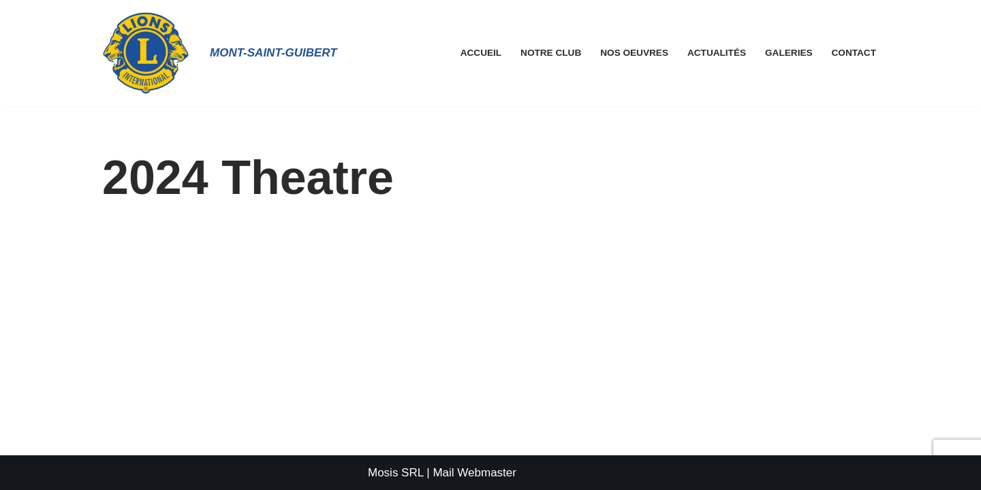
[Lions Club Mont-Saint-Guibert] (145, 53)
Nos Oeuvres (634, 53)
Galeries (789, 53)
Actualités (716, 53)
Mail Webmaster (474, 472)
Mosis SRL (396, 472)
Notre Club (550, 53)
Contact (854, 53)
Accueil (481, 53)
